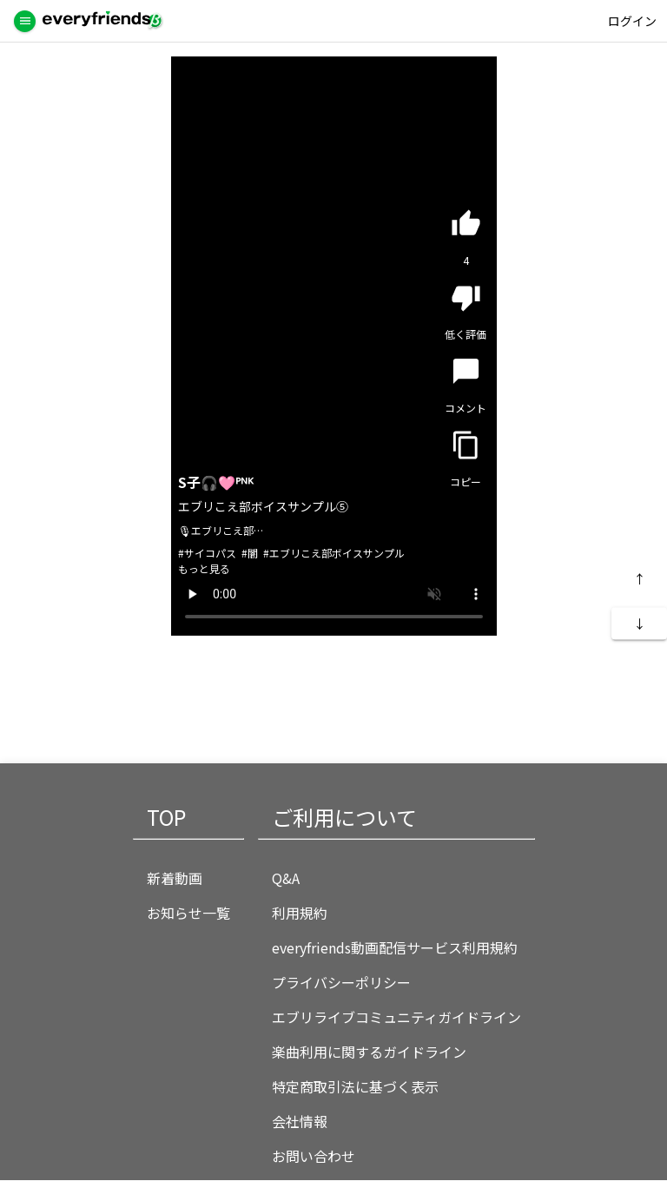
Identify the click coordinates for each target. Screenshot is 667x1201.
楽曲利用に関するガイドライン (369, 1051)
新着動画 (174, 878)
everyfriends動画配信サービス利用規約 (395, 947)
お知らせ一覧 (188, 912)
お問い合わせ (313, 1155)
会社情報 (299, 1121)
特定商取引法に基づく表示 (355, 1086)
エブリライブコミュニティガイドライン (396, 1016)
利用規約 (299, 912)
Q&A (286, 878)
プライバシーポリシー (341, 982)
